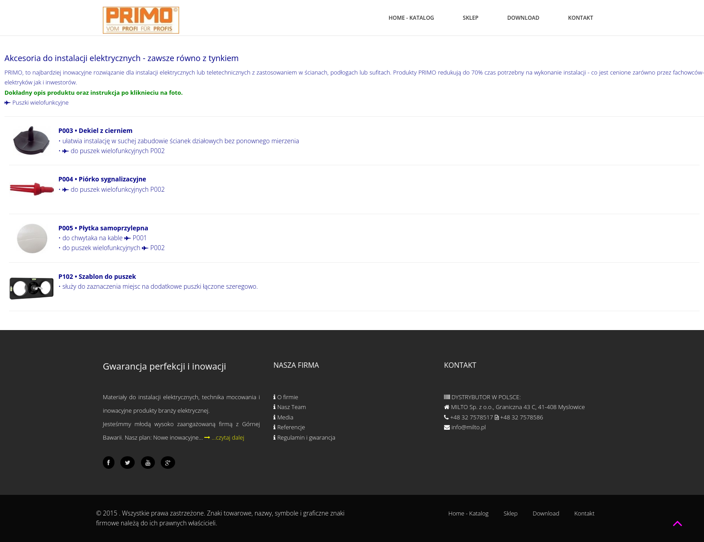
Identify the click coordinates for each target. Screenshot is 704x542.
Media (283, 417)
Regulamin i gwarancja (304, 437)
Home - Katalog (411, 18)
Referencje (289, 427)
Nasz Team (289, 407)
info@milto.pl (465, 427)
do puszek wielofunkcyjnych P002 (113, 150)
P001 (135, 238)
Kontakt (580, 18)
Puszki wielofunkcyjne (36, 102)
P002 (153, 247)
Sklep (471, 18)
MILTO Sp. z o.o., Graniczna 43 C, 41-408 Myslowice (514, 407)
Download (523, 18)
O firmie (285, 397)
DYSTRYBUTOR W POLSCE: (482, 397)
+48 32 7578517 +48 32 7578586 (493, 417)
